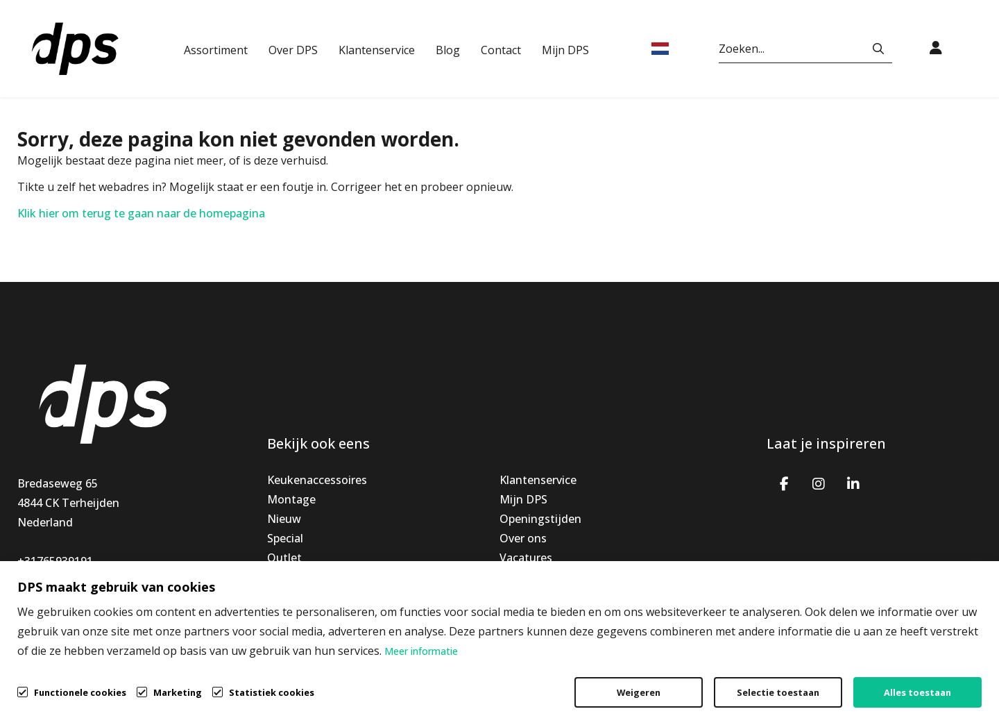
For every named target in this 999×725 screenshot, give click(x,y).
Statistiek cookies (271, 692)
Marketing (177, 692)
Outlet (284, 557)
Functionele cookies (80, 691)
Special (285, 538)
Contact (501, 50)
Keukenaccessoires (317, 480)
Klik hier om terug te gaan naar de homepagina (141, 213)
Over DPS (293, 50)
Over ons (523, 538)
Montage (291, 499)
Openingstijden (540, 518)
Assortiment (216, 50)
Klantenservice (377, 50)
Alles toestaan (917, 692)
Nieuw (284, 518)
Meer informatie (421, 651)
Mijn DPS (565, 50)
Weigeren (638, 692)
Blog (448, 50)
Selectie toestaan (778, 692)
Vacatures (526, 557)
